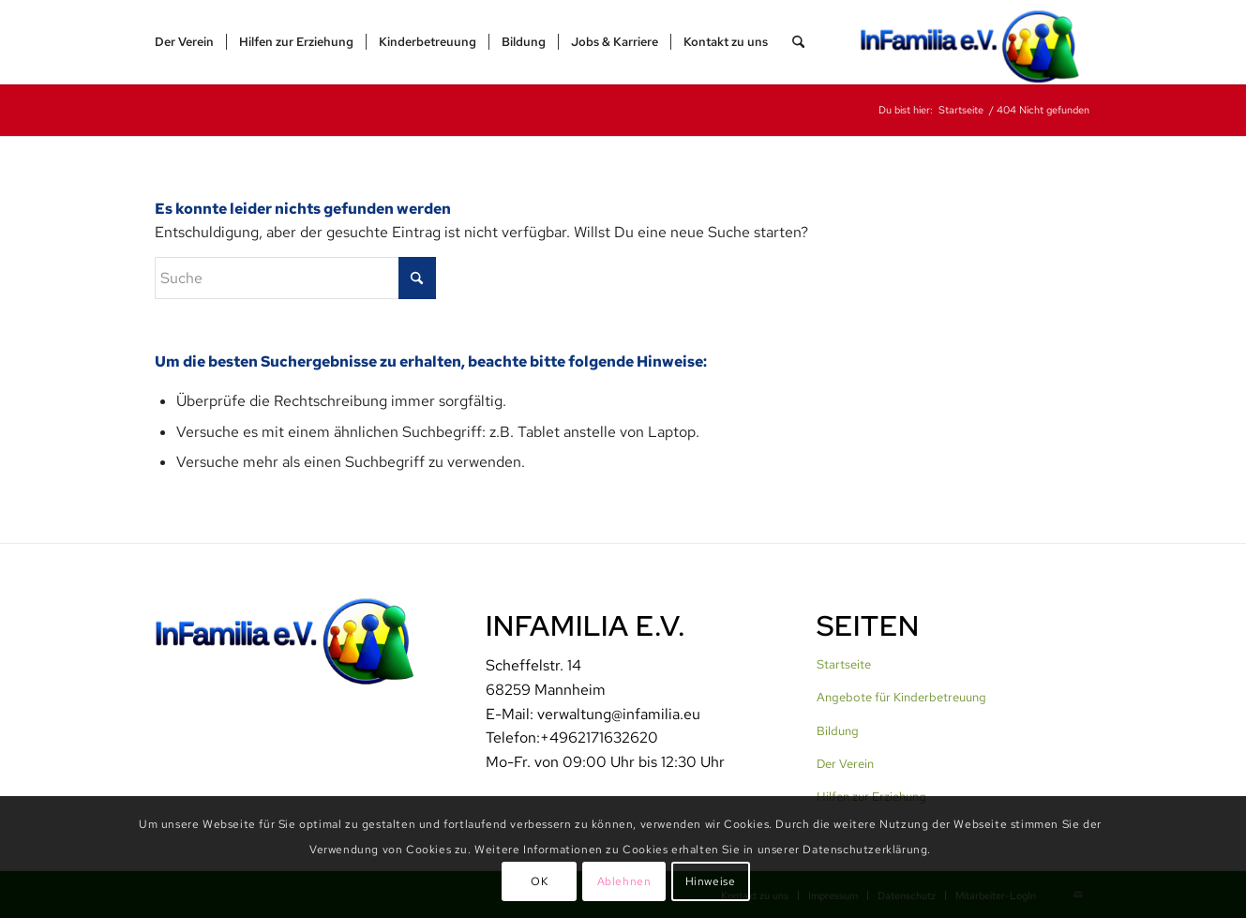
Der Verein (845, 764)
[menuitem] (184, 42)
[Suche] (798, 42)
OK (539, 881)
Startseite (844, 664)
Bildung (838, 731)
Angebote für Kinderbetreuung (901, 697)
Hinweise (710, 881)
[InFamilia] (976, 42)
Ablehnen (624, 881)
